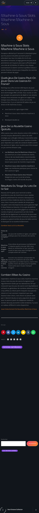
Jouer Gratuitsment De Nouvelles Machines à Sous (19, 309)
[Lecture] (35, 3)
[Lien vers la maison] (3, 2)
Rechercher (4, 439)
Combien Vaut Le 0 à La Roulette (12, 225)
